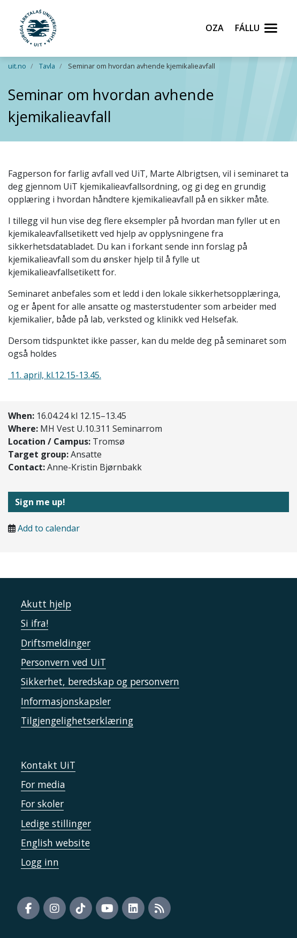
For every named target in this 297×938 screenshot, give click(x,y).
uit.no (17, 66)
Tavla (47, 66)
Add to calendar (49, 528)
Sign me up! (40, 502)
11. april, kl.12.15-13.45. (54, 375)
